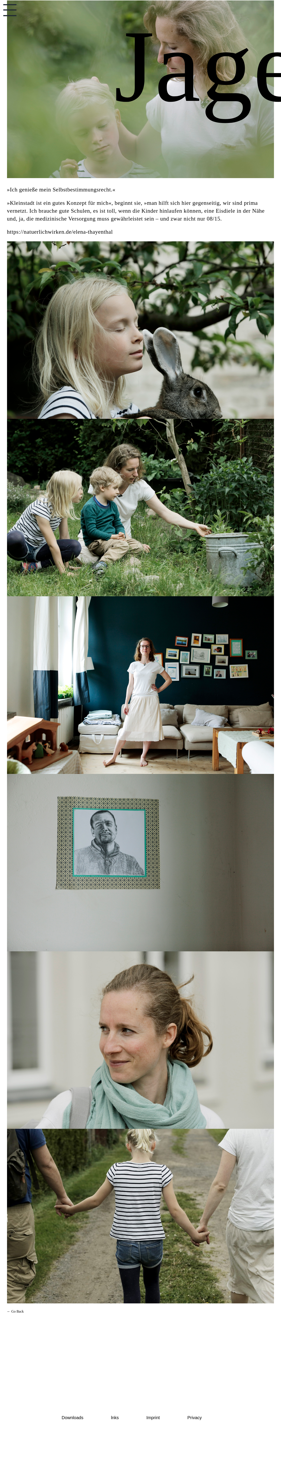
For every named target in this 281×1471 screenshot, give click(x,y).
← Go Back (15, 1311)
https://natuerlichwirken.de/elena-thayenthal (60, 232)
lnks (115, 1417)
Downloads (72, 1417)
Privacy (194, 1417)
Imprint (153, 1417)
